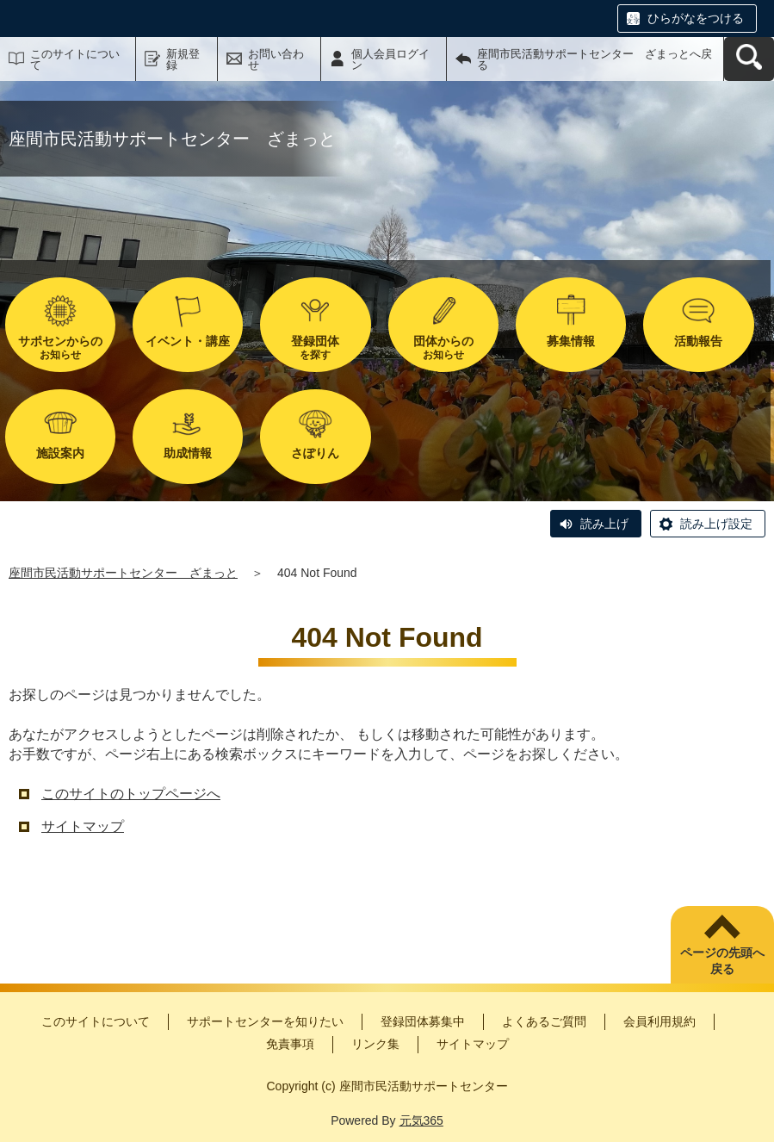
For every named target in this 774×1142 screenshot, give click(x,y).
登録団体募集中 (423, 1021)
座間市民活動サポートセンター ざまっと (123, 573)
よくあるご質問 (544, 1021)
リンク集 (375, 1044)
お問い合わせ (276, 59)
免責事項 (290, 1044)
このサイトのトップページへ (130, 793)
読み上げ (604, 524)
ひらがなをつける (695, 18)
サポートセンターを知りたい (265, 1021)
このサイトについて (75, 59)
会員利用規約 (659, 1021)
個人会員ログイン (390, 59)
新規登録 (183, 59)
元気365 (421, 1120)
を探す (315, 347)
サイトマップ (82, 826)
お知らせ (60, 347)
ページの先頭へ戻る (722, 961)
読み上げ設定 (716, 524)
